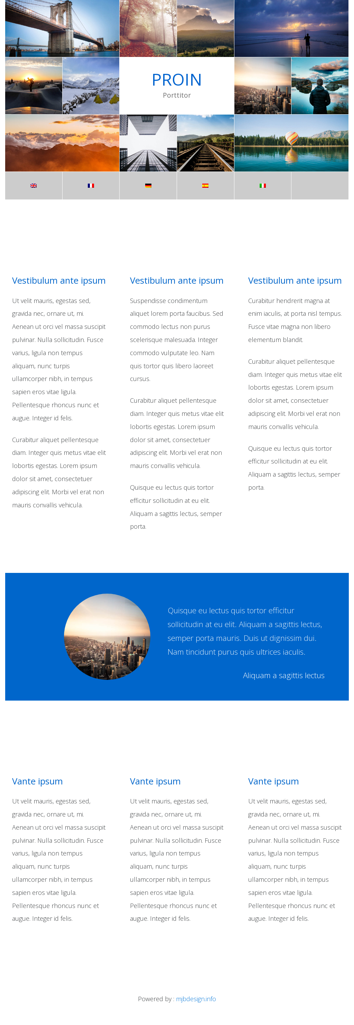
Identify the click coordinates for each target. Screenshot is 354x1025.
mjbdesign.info (196, 999)
